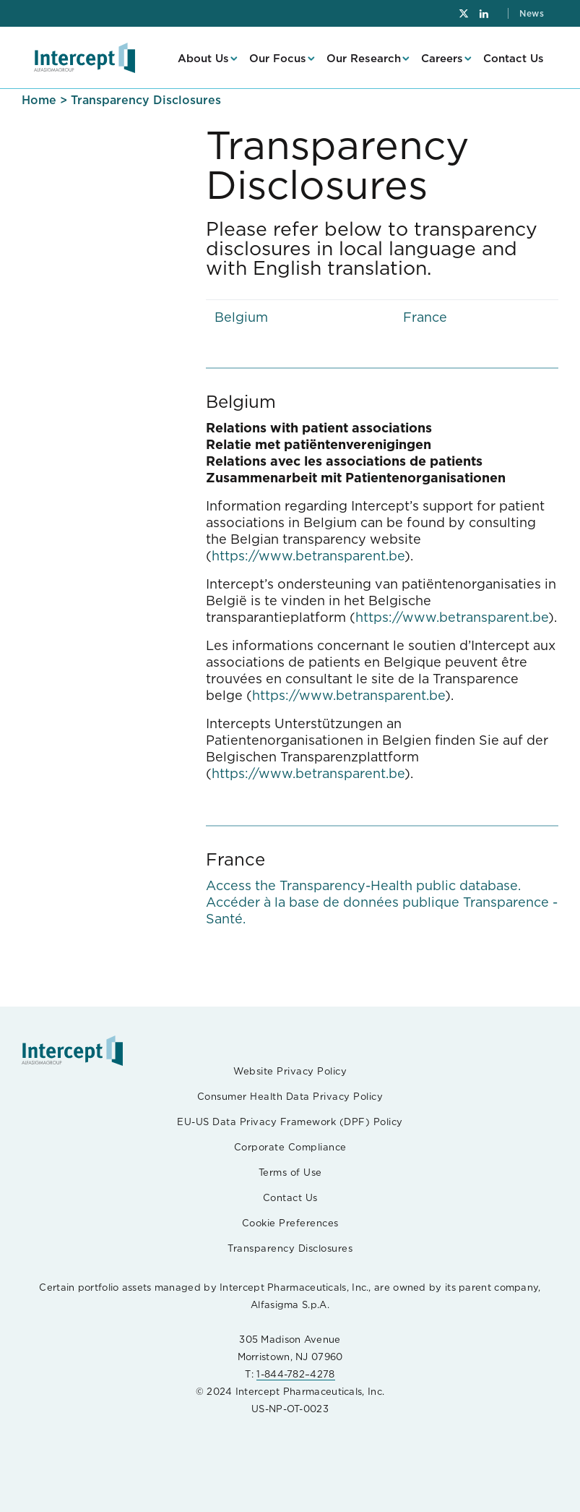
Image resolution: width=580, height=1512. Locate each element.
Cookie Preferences (290, 1223)
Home (39, 100)
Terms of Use (290, 1172)
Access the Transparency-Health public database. (363, 885)
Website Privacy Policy (290, 1071)
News (531, 13)
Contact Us (513, 58)
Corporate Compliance (290, 1147)
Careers (442, 58)
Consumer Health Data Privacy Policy (290, 1096)
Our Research (363, 58)
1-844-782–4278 (295, 1374)
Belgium (241, 317)
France (425, 317)
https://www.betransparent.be (308, 555)
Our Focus (277, 58)
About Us (203, 58)
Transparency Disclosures (290, 1248)
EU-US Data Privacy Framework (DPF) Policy (290, 1121)
